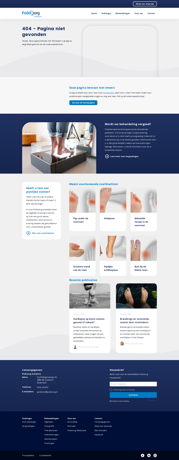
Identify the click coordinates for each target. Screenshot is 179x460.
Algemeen (48, 422)
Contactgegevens (102, 422)
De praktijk (72, 422)
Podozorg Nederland (76, 430)
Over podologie (29, 422)
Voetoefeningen (51, 434)
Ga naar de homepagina (83, 102)
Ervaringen (49, 443)
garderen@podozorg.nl (47, 392)
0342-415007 (42, 387)
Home (94, 13)
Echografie (49, 426)
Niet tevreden (101, 430)
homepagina (108, 92)
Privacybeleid (28, 455)
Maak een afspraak (145, 4)
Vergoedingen (28, 426)
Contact (151, 13)
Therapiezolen (50, 430)
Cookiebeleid (45, 455)
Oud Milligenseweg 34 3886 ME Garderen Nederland (47, 380)
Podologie (106, 13)
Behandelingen (123, 13)
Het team (71, 426)
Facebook (99, 434)
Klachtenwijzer (50, 439)
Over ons (138, 13)
